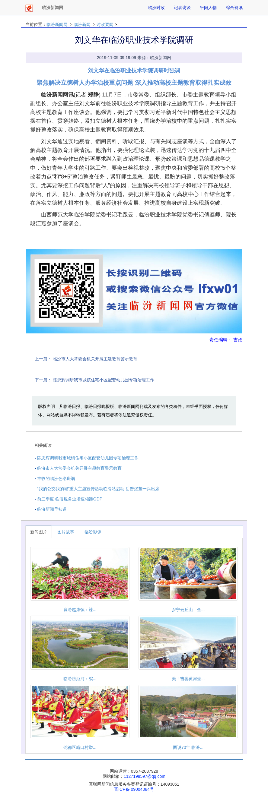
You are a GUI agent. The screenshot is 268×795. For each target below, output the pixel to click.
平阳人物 (208, 7)
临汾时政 (156, 7)
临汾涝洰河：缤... (80, 678)
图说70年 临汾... (188, 747)
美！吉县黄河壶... (188, 678)
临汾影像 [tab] (93, 531)
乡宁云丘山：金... (188, 609)
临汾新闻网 (57, 24)
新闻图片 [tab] (38, 531)
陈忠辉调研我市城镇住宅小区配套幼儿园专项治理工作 (103, 379)
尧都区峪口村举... (80, 747)
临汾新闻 (82, 24)
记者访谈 (182, 7)
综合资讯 (234, 7)
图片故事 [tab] (65, 531)
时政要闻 (105, 24)
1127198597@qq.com (144, 776)
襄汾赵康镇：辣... (80, 609)
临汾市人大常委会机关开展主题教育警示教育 (95, 358)
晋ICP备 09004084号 (134, 789)
